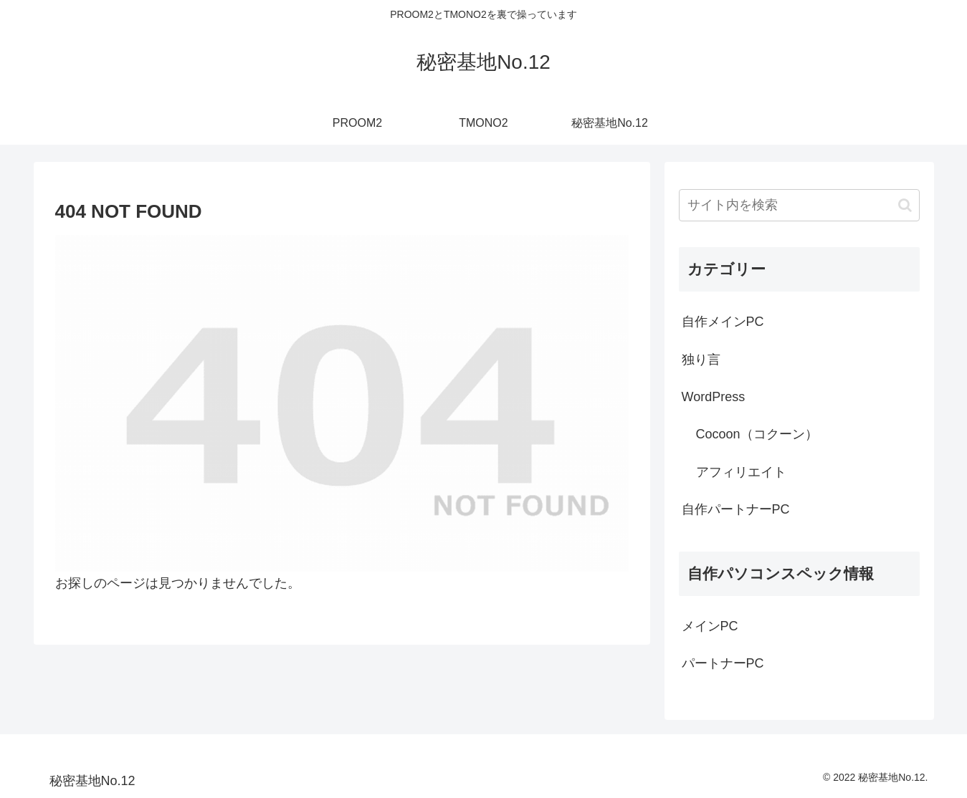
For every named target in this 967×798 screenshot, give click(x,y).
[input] (799, 205)
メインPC (710, 626)
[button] (905, 205)
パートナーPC (723, 663)
